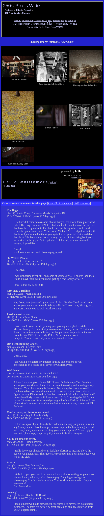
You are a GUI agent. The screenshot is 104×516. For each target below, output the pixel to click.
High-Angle (70, 20)
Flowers (56, 20)
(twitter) (53, 182)
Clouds (37, 20)
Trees (53, 27)
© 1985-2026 (9, 186)
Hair (62, 20)
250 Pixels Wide (21, 5)
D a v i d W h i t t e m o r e (26, 182)
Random (26, 13)
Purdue (30, 27)
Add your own (82, 203)
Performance (61, 23)
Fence (44, 20)
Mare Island (18, 24)
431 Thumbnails (12, 13)
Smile (41, 27)
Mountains (36, 24)
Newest (27, 10)
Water (59, 26)
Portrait (73, 23)
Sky (36, 26)
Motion (27, 24)
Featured (9, 10)
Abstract (17, 20)
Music (43, 24)
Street (47, 27)
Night (50, 23)
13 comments (75, 178)
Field (50, 20)
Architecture (27, 20)
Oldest (18, 10)
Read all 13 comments (60, 203)
